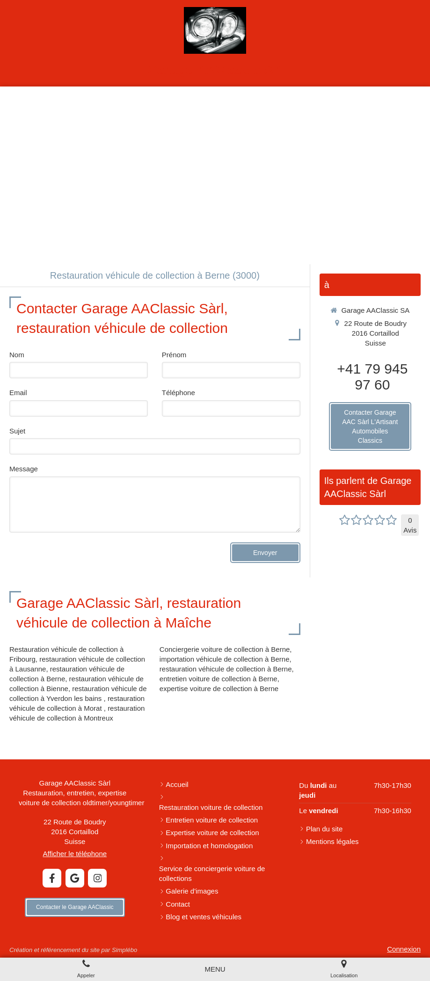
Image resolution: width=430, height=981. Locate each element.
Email (18, 393)
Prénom (174, 355)
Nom (16, 355)
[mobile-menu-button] (214, 969)
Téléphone (178, 393)
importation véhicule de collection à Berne (225, 659)
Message (23, 469)
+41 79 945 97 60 (372, 376)
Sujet (17, 431)
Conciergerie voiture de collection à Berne (225, 649)
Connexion (404, 949)
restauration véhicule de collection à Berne (226, 669)
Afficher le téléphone (75, 854)
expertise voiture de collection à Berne (219, 688)
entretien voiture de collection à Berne (218, 679)
